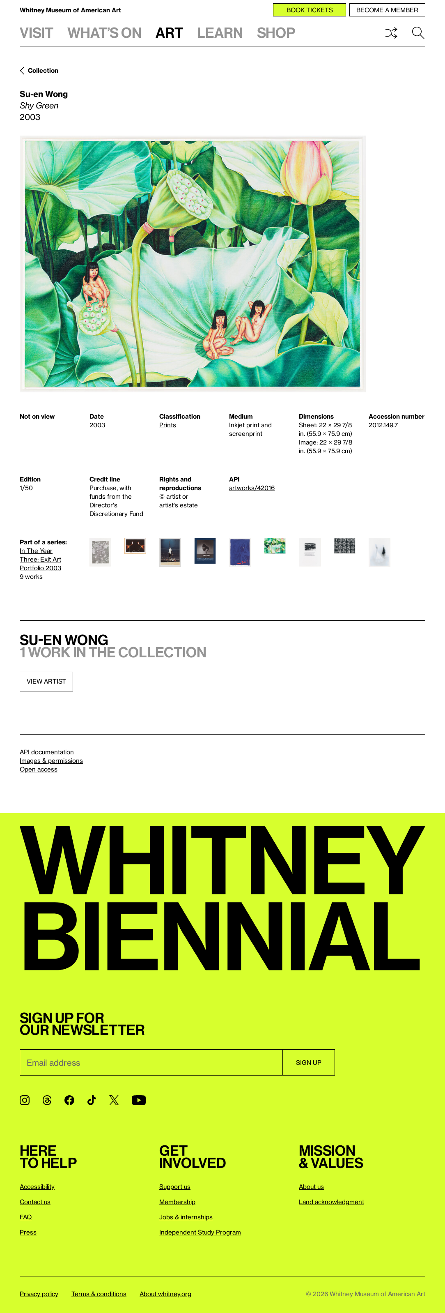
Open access (38, 769)
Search (418, 32)
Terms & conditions (98, 1293)
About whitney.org (165, 1293)
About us (311, 1186)
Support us (174, 1186)
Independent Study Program (200, 1232)
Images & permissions (51, 760)
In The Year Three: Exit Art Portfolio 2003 (40, 559)
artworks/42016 (252, 487)
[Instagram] (24, 1100)
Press (28, 1232)
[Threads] (47, 1100)
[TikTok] (92, 1100)
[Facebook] (69, 1100)
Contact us (35, 1201)
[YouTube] (138, 1100)
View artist (46, 681)
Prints (167, 424)
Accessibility (37, 1186)
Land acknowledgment (331, 1201)
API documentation (47, 752)
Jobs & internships (186, 1217)
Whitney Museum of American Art (70, 10)
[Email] (151, 1062)
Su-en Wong (44, 94)
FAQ (26, 1217)
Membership (177, 1201)
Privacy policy (39, 1293)
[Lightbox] (193, 264)
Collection (43, 70)
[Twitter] (114, 1100)
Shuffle (391, 32)
